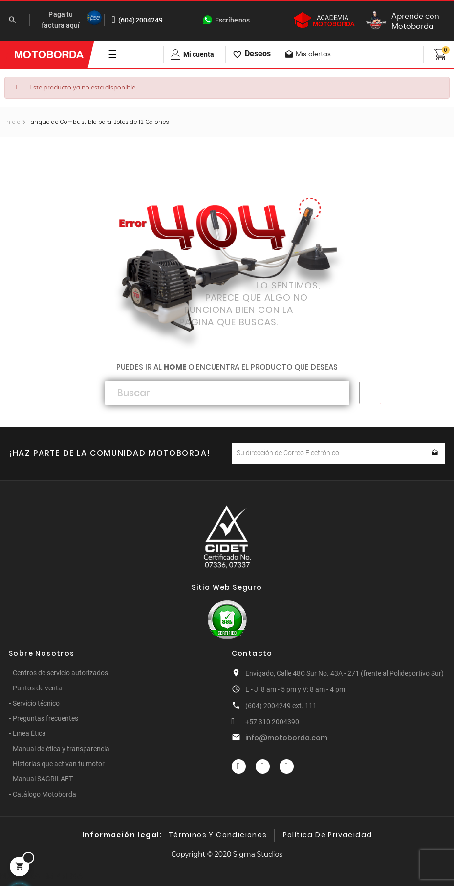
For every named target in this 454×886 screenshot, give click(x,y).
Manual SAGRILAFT (43, 779)
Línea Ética (29, 733)
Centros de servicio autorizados (60, 673)
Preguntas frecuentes (45, 718)
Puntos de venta (37, 688)
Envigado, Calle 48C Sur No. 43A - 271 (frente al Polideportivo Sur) (344, 673)
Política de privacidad (327, 835)
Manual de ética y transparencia (61, 749)
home (175, 367)
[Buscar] (227, 393)
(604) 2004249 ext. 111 (281, 705)
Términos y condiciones (218, 835)
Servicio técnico (36, 703)
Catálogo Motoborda (44, 794)
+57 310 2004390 (272, 722)
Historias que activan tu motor (59, 764)
